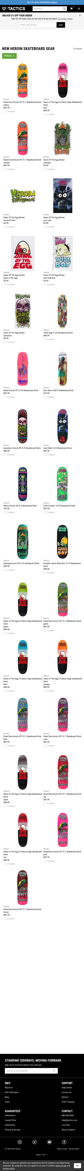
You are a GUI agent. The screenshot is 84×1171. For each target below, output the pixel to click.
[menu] (79, 8)
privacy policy (9, 1168)
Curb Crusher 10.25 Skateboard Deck (62, 487)
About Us (9, 1087)
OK (77, 1166)
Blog (7, 1097)
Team (7, 1102)
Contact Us (66, 1092)
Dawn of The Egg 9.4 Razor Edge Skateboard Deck (62, 86)
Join (61, 25)
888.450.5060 (68, 1115)
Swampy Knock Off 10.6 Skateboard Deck (22, 544)
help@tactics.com (69, 1120)
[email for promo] (37, 25)
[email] (31, 1071)
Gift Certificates (11, 1092)
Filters (9, 55)
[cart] (71, 8)
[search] (50, 8)
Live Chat (66, 1125)
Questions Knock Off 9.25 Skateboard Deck (22, 429)
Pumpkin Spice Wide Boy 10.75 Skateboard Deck (62, 545)
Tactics (13, 8)
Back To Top (42, 1155)
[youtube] (49, 1143)
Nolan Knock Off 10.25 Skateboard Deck (22, 371)
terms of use (60, 1166)
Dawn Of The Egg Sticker (62, 142)
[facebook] (64, 1143)
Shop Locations (68, 1130)
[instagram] (20, 1142)
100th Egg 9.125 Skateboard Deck (62, 314)
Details (54, 2)
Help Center (67, 1087)
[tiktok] (34, 1142)
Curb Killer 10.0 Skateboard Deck (62, 429)
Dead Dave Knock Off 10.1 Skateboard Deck (22, 84)
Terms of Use (62, 1149)
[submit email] (54, 1070)
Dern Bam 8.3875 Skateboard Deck (62, 371)
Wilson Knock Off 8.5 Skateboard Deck (22, 487)
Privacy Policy (74, 1149)
